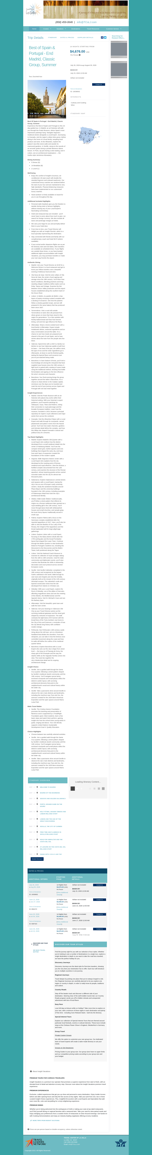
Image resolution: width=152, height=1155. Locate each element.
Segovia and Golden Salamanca (53, 798)
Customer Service (112, 29)
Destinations (75, 29)
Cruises (46, 29)
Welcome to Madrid (48, 787)
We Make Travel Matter (39, 951)
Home (34, 29)
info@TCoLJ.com (87, 22)
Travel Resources (93, 29)
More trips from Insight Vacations (44, 1120)
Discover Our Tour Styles (40, 944)
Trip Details (35, 37)
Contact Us (99, 84)
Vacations (60, 29)
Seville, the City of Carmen (51, 826)
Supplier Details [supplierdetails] (85, 37)
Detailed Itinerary (37, 859)
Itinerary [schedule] (52, 37)
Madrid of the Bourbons (50, 793)
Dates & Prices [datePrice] (67, 37)
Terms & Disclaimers (76, 89)
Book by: (76, 889)
